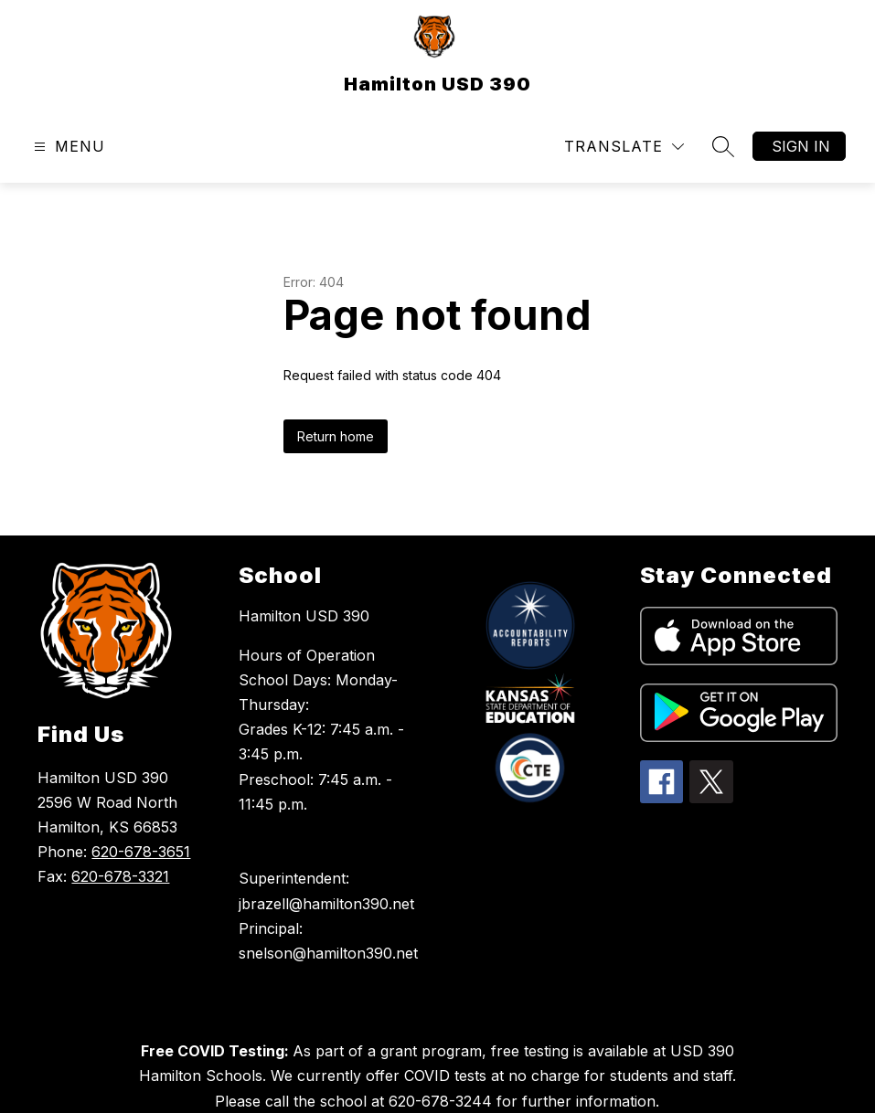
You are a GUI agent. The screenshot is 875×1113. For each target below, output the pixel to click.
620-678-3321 (120, 876)
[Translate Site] (624, 146)
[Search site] (723, 146)
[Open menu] (67, 146)
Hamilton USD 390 (304, 616)
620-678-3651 (140, 852)
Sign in (801, 146)
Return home (335, 436)
